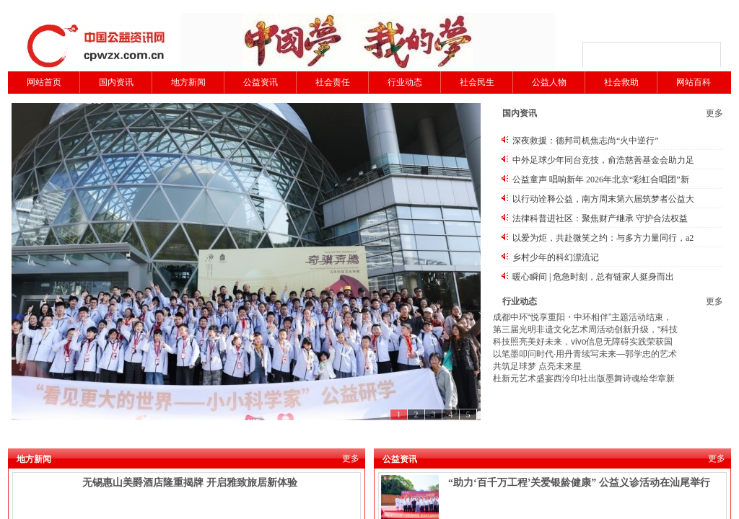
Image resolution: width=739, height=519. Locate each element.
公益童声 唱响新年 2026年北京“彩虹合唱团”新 (600, 179)
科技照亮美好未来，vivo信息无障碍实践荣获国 (583, 342)
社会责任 (332, 82)
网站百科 (693, 82)
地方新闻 (188, 82)
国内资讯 (116, 82)
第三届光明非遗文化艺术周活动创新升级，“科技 (585, 329)
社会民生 (477, 82)
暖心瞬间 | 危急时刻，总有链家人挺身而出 (593, 277)
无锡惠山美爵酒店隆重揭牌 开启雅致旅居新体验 (189, 482)
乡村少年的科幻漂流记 (555, 257)
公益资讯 (260, 82)
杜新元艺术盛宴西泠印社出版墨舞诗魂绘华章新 (584, 378)
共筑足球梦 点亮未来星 (537, 366)
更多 (714, 113)
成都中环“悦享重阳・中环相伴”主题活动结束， (582, 317)
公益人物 (549, 82)
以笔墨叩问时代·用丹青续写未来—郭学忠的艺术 (585, 354)
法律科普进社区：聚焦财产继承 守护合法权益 (600, 218)
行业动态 (405, 82)
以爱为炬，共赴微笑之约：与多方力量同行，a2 (603, 238)
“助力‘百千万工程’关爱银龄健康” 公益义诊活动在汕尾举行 (579, 482)
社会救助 (621, 82)
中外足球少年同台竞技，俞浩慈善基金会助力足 (603, 160)
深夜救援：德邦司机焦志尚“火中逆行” (585, 141)
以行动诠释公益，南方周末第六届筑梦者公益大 (603, 199)
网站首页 (44, 82)
